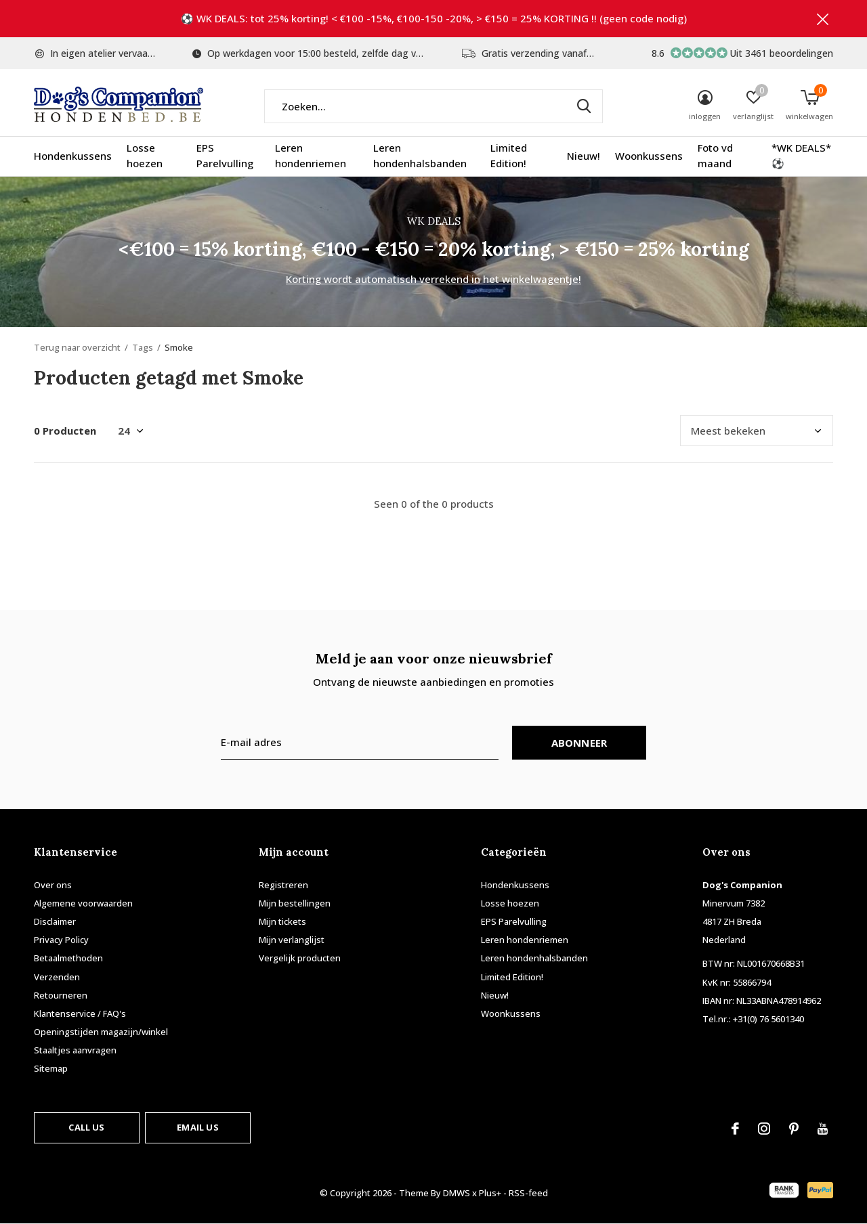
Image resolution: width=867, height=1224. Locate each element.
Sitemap (51, 1068)
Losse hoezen (145, 156)
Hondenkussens (73, 155)
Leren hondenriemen (310, 156)
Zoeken (584, 106)
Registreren (283, 885)
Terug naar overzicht (77, 347)
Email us (197, 1127)
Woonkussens (649, 155)
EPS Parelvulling (224, 156)
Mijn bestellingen (295, 903)
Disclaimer (55, 921)
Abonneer (579, 742)
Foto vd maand (715, 156)
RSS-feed (528, 1193)
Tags (142, 347)
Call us (86, 1127)
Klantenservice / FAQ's (80, 1013)
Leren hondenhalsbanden (420, 156)
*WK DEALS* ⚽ (801, 156)
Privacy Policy (61, 940)
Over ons (53, 885)
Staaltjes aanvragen (75, 1050)
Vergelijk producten (300, 958)
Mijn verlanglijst (291, 940)
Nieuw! (583, 155)
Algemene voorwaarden (83, 903)
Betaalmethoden (68, 958)
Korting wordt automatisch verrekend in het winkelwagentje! (433, 279)
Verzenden (57, 977)
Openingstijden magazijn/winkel (101, 1032)
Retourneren (60, 995)
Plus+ (490, 1193)
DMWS (456, 1193)
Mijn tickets (282, 921)
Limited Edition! (508, 156)
